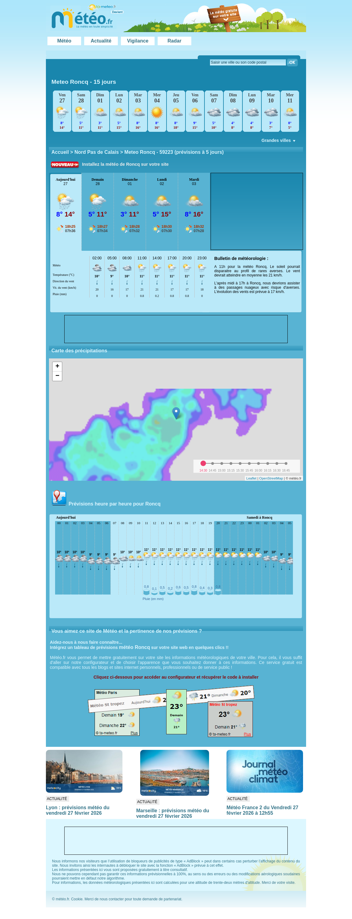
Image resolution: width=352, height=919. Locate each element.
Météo (64, 40)
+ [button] (57, 366)
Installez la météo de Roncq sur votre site (125, 164)
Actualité (101, 40)
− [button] (57, 376)
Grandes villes (279, 142)
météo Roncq (134, 647)
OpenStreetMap (271, 478)
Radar (174, 40)
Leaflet (251, 478)
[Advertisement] (257, 211)
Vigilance (137, 40)
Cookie (76, 899)
